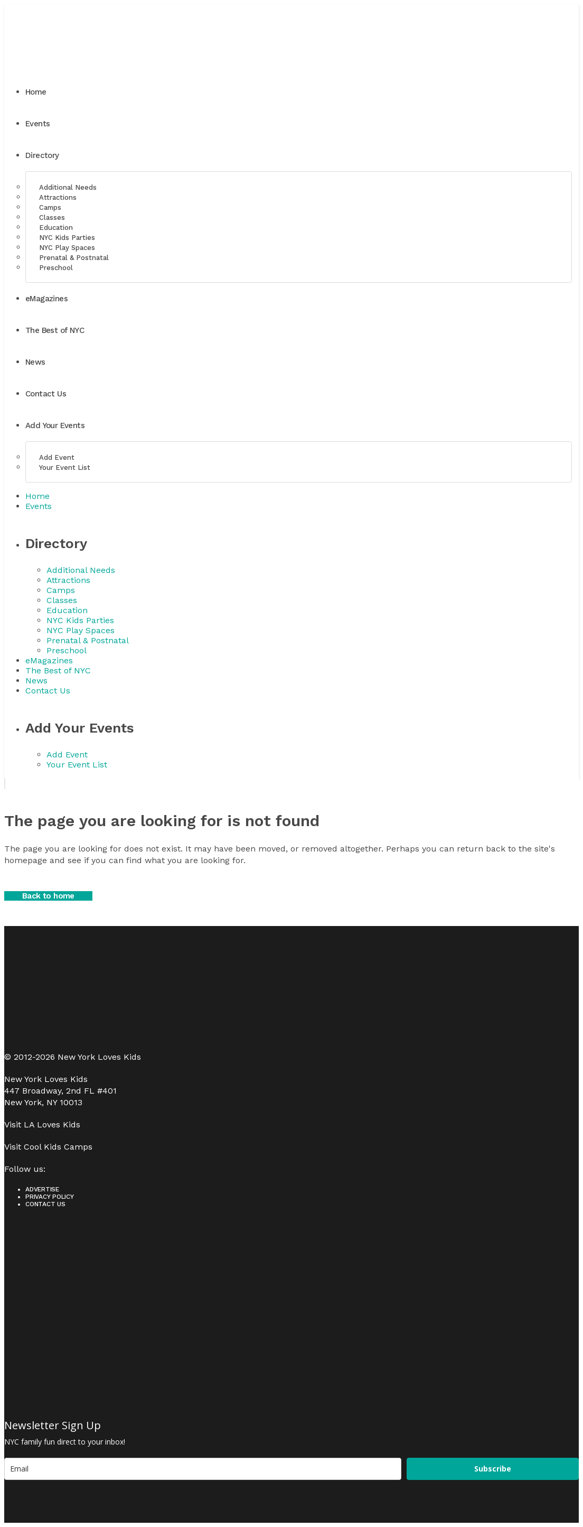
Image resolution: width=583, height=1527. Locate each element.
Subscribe (492, 1469)
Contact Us (45, 1204)
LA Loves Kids (52, 1124)
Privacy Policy (49, 1196)
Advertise (42, 1189)
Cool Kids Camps (58, 1147)
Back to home (48, 896)
